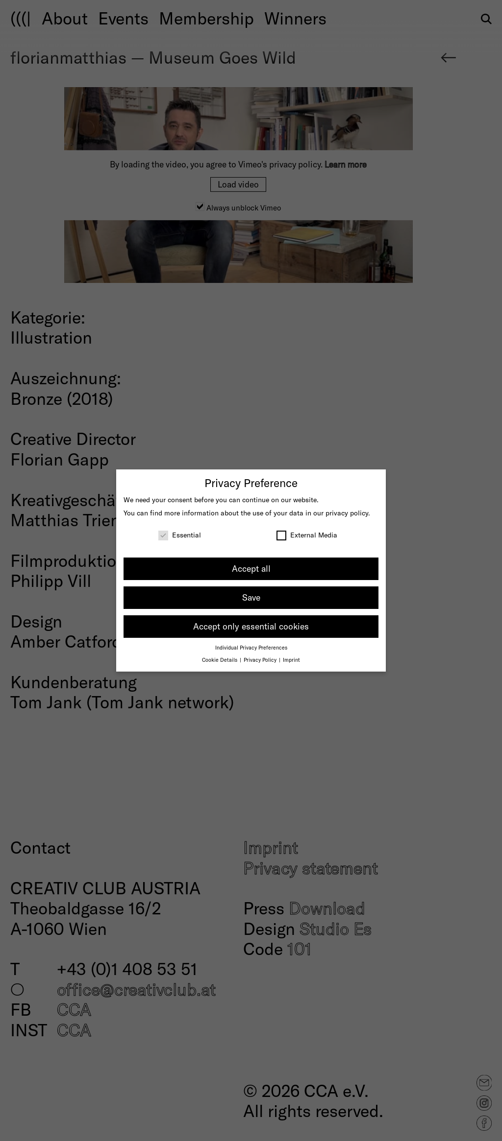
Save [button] (251, 597)
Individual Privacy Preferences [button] (251, 647)
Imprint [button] (291, 659)
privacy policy (347, 513)
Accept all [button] (251, 568)
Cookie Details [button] (220, 659)
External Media (306, 535)
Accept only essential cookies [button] (251, 626)
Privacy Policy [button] (261, 659)
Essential (179, 535)
